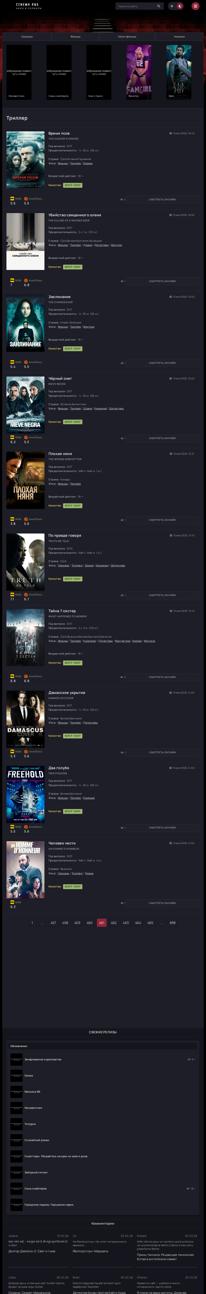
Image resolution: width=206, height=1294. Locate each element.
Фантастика (125, 636)
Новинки (179, 36)
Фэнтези (118, 233)
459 (77, 929)
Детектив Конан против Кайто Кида (99, 1290)
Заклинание (62, 285)
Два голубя (61, 767)
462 (114, 929)
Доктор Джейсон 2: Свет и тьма (31, 1249)
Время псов (61, 121)
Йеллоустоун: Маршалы (90, 1249)
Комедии (91, 797)
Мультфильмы (127, 36)
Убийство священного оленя (77, 203)
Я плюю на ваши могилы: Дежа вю (161, 1290)
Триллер (77, 152)
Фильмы (75, 36)
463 (126, 929)
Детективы (104, 233)
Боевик (90, 152)
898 (173, 929)
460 (90, 929)
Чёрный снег (62, 367)
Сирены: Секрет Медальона (29, 1290)
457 (53, 929)
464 (138, 929)
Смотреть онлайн (26, 188)
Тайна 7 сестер (64, 606)
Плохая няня (62, 446)
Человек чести (64, 846)
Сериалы (27, 36)
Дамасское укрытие (69, 688)
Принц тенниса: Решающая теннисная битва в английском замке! (165, 1254)
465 (150, 929)
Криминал (103, 397)
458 (65, 929)
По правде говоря (67, 527)
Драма (90, 233)
